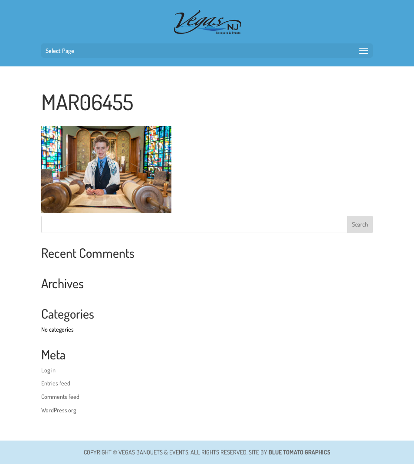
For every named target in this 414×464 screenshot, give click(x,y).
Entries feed (55, 383)
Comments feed (60, 396)
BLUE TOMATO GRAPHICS (299, 452)
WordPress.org (58, 410)
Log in (48, 370)
